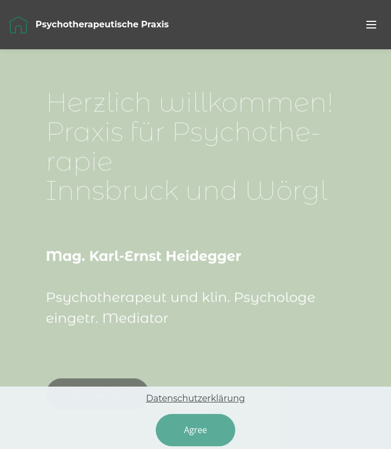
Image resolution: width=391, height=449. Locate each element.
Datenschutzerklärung (195, 409)
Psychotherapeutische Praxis (103, 24)
